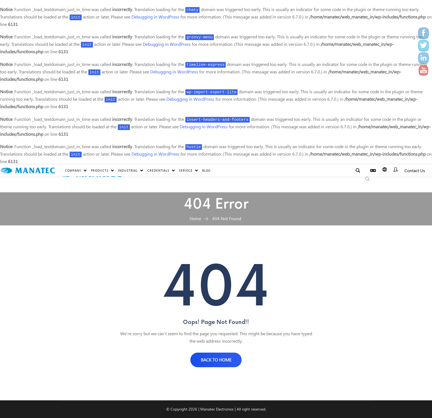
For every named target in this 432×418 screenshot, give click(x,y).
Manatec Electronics (217, 409)
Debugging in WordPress (155, 17)
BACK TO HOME (216, 360)
